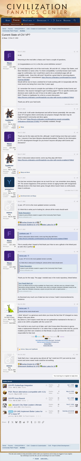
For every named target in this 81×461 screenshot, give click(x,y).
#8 (77, 251)
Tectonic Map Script (47, 345)
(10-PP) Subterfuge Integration (20, 385)
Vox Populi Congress (28, 416)
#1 (77, 51)
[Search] (74, 20)
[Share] (74, 51)
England (13, 196)
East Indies (12, 323)
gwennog (11, 416)
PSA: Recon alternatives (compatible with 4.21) (27, 392)
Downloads (41, 20)
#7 (77, 229)
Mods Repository (25, 213)
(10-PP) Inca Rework (16, 398)
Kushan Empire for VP (29, 222)
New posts (6, 24)
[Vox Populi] (57, 340)
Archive (24, 387)
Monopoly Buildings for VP (30, 224)
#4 (77, 154)
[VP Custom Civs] (55, 342)
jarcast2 (10, 407)
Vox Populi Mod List (26, 283)
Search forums (15, 24)
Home (8, 20)
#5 (77, 178)
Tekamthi (10, 394)
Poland (14, 128)
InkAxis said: (23, 255)
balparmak (71, 413)
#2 (77, 109)
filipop (5, 38)
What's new (27, 20)
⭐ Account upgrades (27, 24)
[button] (34, 20)
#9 (77, 304)
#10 (77, 354)
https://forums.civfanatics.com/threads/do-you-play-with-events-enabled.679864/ (46, 97)
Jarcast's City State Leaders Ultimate (27, 405)
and (25, 172)
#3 (77, 132)
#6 (77, 201)
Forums (16, 20)
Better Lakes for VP (49, 224)
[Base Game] (51, 340)
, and (29, 349)
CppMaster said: (24, 233)
